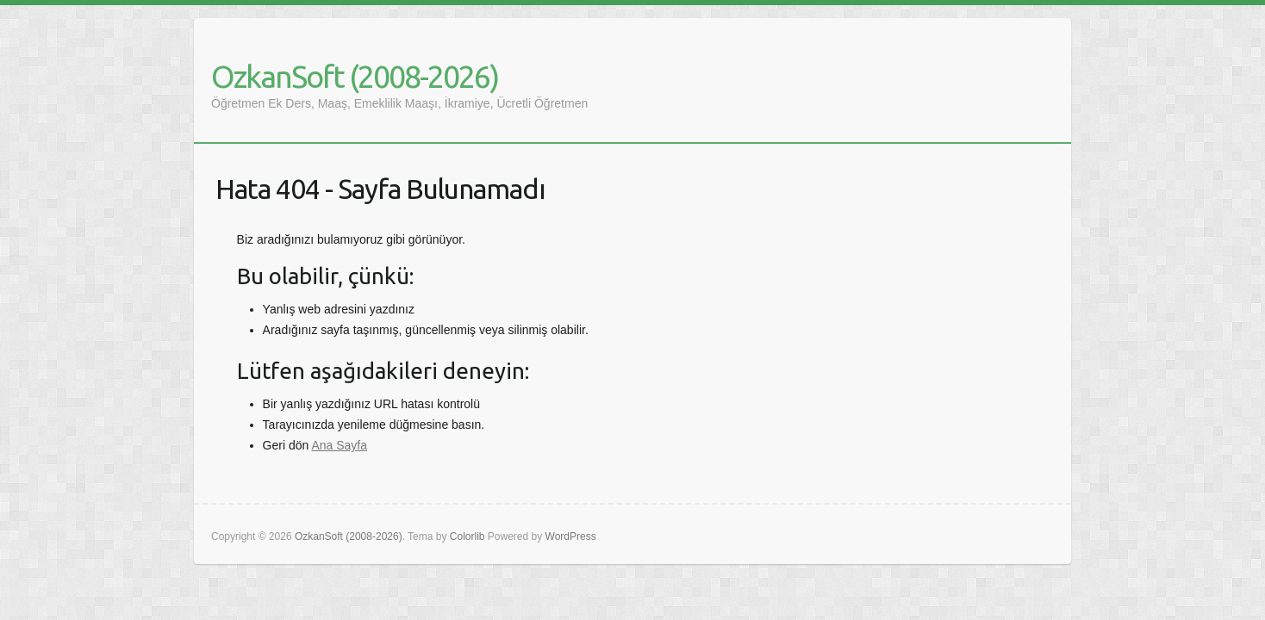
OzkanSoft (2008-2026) (354, 76)
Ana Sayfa (339, 445)
